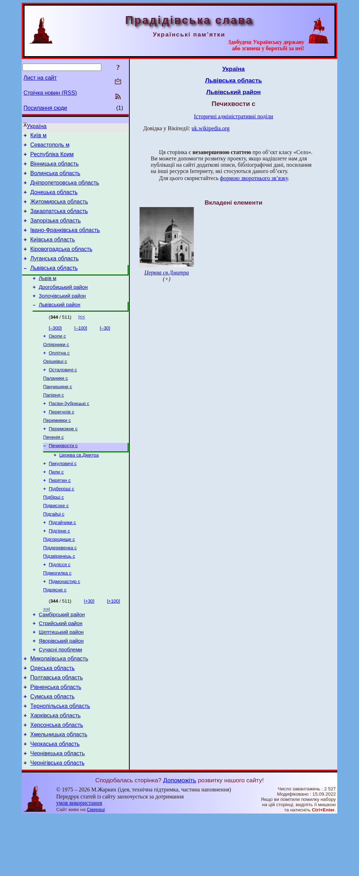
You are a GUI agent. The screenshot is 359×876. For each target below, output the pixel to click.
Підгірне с (59, 567)
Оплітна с (59, 375)
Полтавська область (56, 728)
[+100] (113, 642)
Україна (36, 126)
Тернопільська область (60, 759)
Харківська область (55, 770)
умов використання (79, 862)
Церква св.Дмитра (79, 485)
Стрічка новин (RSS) (50, 93)
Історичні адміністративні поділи (233, 116)
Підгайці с (54, 549)
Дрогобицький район (63, 305)
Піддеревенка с (60, 586)
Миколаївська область (59, 707)
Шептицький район (61, 677)
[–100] (80, 348)
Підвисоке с (56, 540)
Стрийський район (60, 667)
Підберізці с (61, 522)
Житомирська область (59, 210)
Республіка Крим (52, 157)
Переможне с (63, 457)
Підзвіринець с (59, 595)
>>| (46, 650)
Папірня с (53, 420)
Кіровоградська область (61, 263)
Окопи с (57, 356)
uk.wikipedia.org (211, 128)
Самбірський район (62, 657)
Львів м (47, 295)
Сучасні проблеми (60, 696)
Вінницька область (54, 168)
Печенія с (53, 466)
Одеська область (52, 717)
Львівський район (59, 324)
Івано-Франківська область (65, 242)
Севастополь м (49, 147)
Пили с (56, 503)
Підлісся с (59, 604)
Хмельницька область (58, 791)
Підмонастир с (64, 622)
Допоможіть (179, 839)
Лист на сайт (40, 78)
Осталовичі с (63, 393)
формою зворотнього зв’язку (254, 178)
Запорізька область (55, 231)
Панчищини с (57, 411)
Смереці (96, 869)
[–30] (105, 348)
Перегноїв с (61, 439)
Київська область (52, 252)
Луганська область (54, 273)
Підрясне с (55, 631)
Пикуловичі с (63, 494)
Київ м (38, 136)
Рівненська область (55, 738)
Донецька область (53, 200)
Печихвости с (63, 475)
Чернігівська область (57, 822)
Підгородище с (59, 576)
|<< (81, 336)
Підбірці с (53, 531)
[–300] (55, 348)
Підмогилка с (57, 613)
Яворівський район (61, 687)
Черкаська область (55, 801)
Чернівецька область (57, 812)
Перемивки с (57, 448)
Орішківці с (55, 384)
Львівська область (53, 284)
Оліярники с (56, 366)
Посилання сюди (45, 108)
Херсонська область (56, 780)
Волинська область (55, 178)
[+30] (89, 642)
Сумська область (52, 749)
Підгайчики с (62, 558)
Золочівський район (62, 315)
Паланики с (55, 402)
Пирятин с (60, 513)
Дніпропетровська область (64, 189)
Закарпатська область (59, 221)
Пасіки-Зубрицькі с (69, 429)
